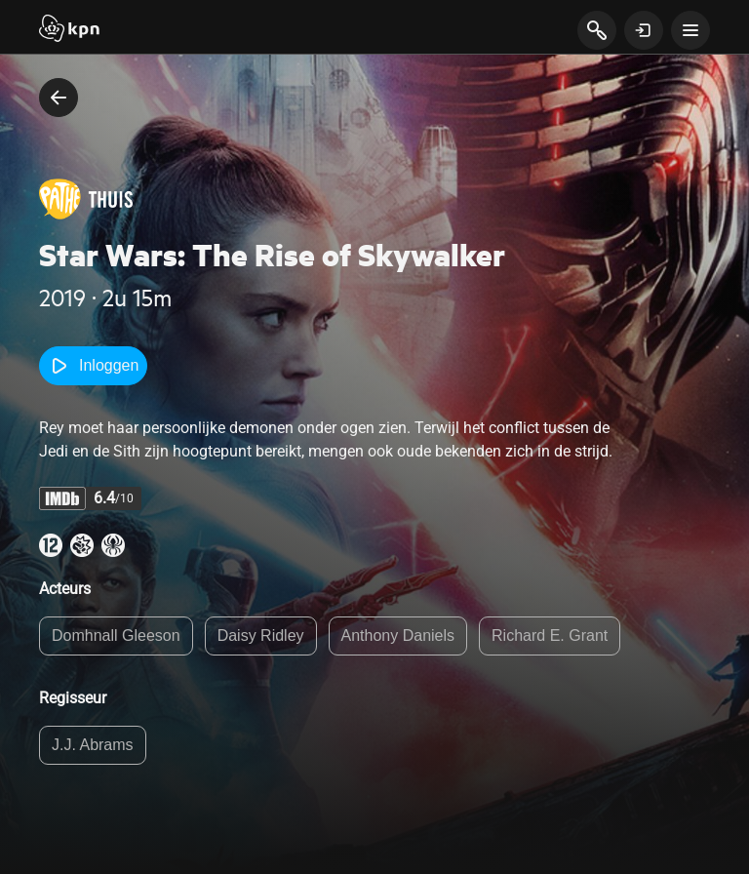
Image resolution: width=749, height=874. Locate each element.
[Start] (69, 30)
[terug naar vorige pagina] (58, 97)
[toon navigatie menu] (690, 30)
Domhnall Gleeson (116, 635)
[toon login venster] (643, 30)
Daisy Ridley (260, 635)
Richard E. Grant (550, 635)
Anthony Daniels (398, 635)
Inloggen (93, 365)
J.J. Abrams (93, 744)
